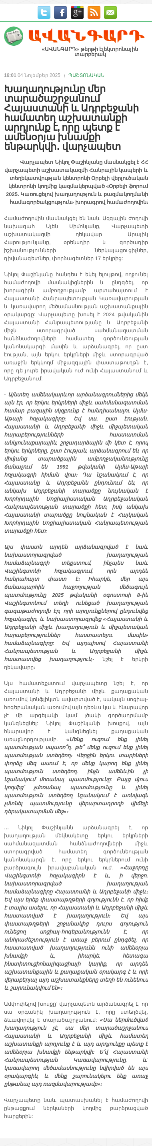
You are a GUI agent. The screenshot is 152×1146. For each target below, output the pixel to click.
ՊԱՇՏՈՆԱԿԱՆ (86, 75)
